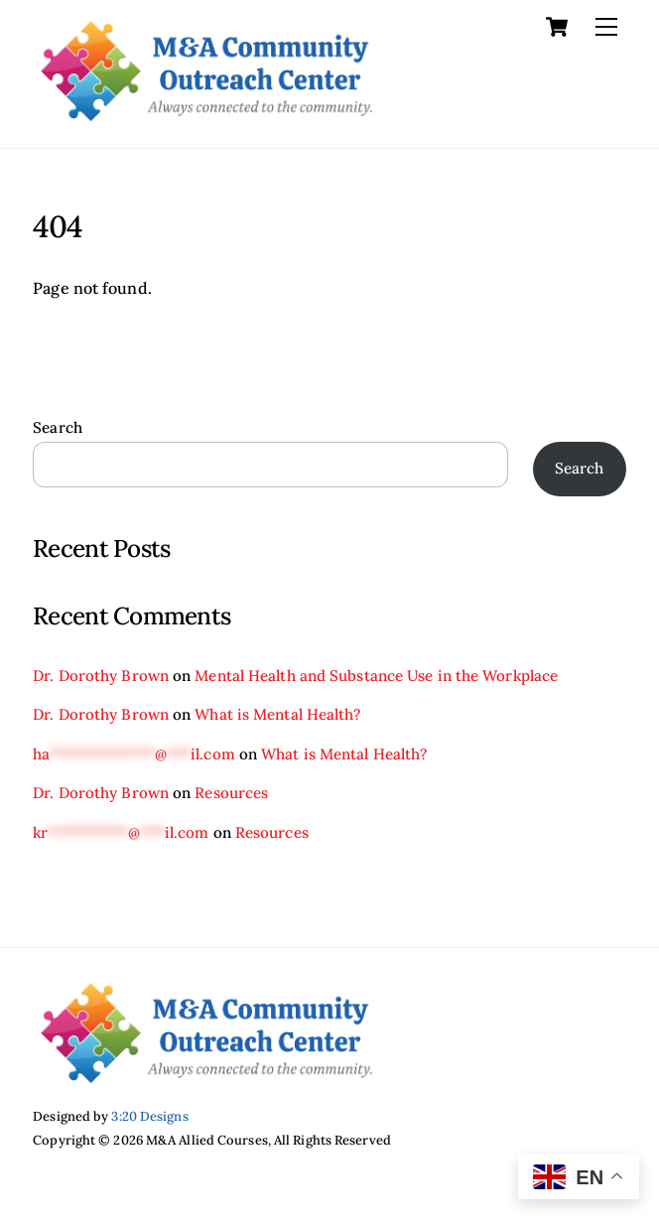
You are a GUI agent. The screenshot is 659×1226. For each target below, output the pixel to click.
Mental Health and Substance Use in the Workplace (376, 675)
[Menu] (606, 27)
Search (57, 427)
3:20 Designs (149, 1116)
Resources (231, 792)
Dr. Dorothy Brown (101, 675)
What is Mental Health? (277, 714)
